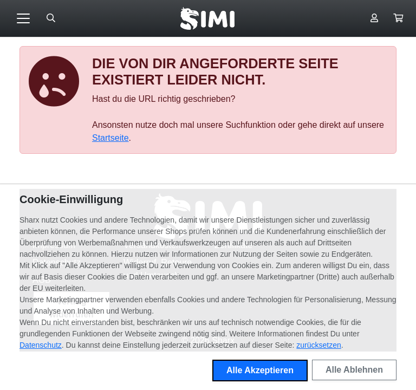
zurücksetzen (318, 345)
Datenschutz (41, 345)
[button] (398, 18)
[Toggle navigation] (23, 18)
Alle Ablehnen (354, 369)
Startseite (110, 137)
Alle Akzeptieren (260, 370)
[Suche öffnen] (51, 18)
